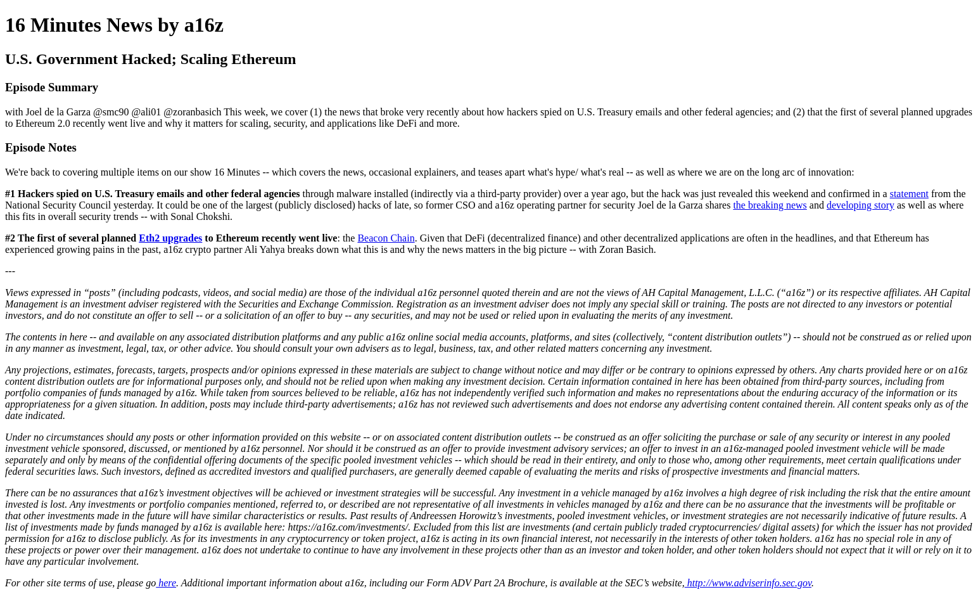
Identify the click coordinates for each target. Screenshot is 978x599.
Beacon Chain (385, 238)
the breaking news (769, 205)
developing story (860, 205)
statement (909, 193)
